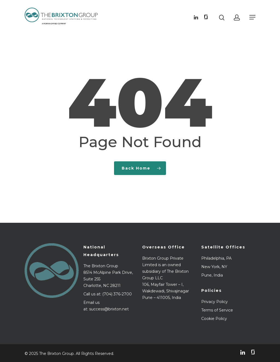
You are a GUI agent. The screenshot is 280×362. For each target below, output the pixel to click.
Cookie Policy (214, 318)
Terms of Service (217, 310)
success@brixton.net (109, 309)
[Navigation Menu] (252, 17)
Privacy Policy (214, 301)
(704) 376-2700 (117, 294)
